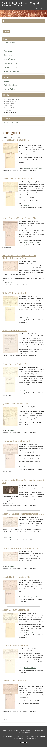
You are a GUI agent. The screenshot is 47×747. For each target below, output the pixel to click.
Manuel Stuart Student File (15, 645)
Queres (26, 168)
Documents (8, 55)
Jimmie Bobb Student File (14, 680)
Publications (8, 51)
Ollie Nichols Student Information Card (21, 548)
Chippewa (10, 503)
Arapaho (26, 205)
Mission (34, 632)
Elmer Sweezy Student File (15, 364)
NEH (23, 732)
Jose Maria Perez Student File (16, 140)
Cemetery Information (11, 67)
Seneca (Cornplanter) (29, 597)
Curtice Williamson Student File (17, 441)
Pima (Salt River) (32, 668)
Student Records (9, 43)
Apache (26, 242)
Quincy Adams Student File (15, 403)
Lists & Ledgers (9, 59)
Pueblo (30, 168)
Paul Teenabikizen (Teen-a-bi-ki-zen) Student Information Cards (19, 256)
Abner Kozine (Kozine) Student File (19, 218)
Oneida (26, 317)
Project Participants (10, 85)
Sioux (9, 537)
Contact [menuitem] (43, 8)
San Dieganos (27, 632)
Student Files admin (11, 122)
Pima (25, 668)
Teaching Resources (11, 63)
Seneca (38, 597)
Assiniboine (11, 430)
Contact (6, 81)
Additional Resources (11, 71)
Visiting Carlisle (9, 89)
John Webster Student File (14, 330)
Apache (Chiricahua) (34, 242)
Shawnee (26, 467)
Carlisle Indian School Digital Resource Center (20, 4)
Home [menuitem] (36, 8)
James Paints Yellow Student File (18, 178)
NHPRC (29, 732)
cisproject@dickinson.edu (11, 112)
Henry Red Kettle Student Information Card (23, 513)
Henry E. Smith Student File (15, 609)
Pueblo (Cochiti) (37, 168)
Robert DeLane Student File (15, 293)
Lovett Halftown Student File (16, 577)
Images (6, 47)
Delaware (26, 709)
